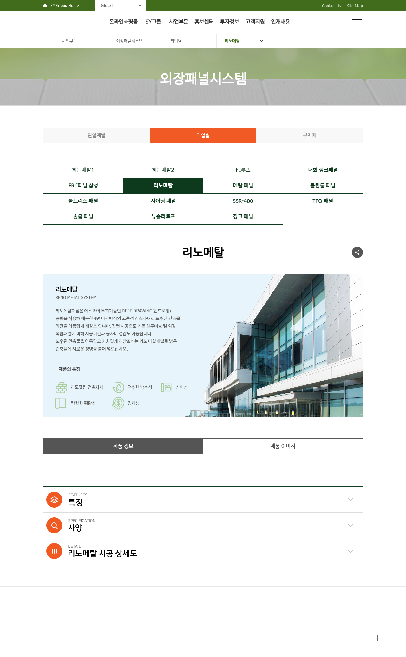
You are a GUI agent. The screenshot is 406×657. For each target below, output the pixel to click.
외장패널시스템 (129, 40)
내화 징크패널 (323, 170)
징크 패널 (243, 217)
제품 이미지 (282, 446)
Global (107, 5)
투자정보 (229, 22)
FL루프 (243, 170)
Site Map (355, 6)
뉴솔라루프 (163, 217)
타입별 (176, 40)
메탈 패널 (243, 185)
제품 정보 (123, 446)
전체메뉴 (357, 22)
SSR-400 (243, 201)
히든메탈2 (163, 170)
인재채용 (280, 22)
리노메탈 (232, 40)
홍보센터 (203, 22)
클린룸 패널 (322, 185)
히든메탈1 (83, 170)
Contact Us (331, 6)
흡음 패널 (83, 217)
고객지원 (255, 22)
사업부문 (178, 22)
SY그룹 (153, 22)
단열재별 (96, 135)
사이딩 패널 (163, 201)
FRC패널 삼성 (83, 185)
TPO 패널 (322, 201)
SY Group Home (64, 5)
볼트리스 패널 (83, 201)
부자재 (309, 135)
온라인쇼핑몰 (123, 22)
